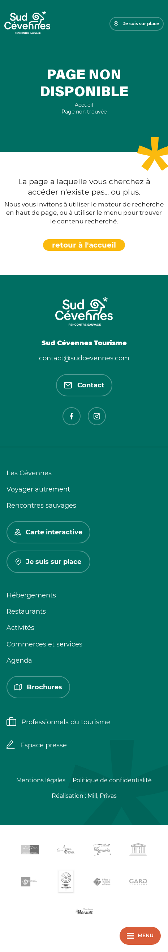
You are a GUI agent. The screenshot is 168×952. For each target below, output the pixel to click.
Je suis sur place (136, 23)
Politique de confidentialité (112, 780)
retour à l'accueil (84, 245)
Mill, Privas (102, 795)
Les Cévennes (29, 473)
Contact (84, 385)
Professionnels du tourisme (58, 722)
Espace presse (37, 745)
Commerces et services (44, 644)
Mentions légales (40, 780)
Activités (20, 628)
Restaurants (26, 611)
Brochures (38, 687)
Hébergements (31, 595)
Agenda (19, 660)
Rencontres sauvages (41, 506)
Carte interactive (48, 532)
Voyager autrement (38, 489)
